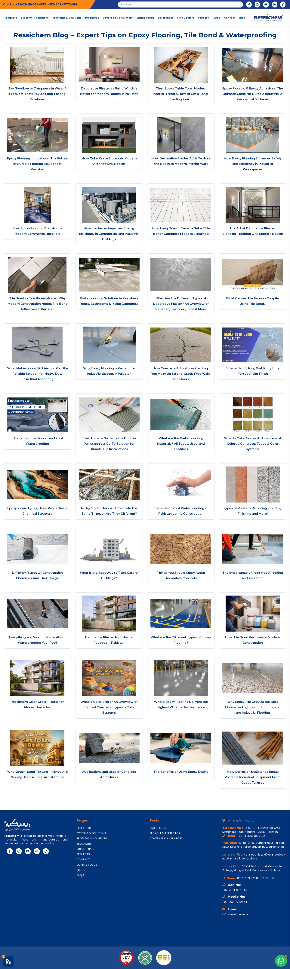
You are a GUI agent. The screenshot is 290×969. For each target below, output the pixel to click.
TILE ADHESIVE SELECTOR (165, 833)
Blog (242, 17)
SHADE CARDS (85, 849)
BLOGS (81, 870)
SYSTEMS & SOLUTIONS (91, 833)
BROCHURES (84, 844)
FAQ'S (80, 875)
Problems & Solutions (66, 17)
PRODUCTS (84, 828)
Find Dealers (185, 17)
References (166, 17)
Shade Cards (145, 17)
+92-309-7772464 (62, 4)
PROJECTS (83, 854)
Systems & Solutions (35, 17)
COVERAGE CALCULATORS (166, 838)
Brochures (92, 17)
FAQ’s (216, 17)
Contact (230, 17)
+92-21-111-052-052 (31, 4)
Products (11, 17)
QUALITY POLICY (87, 865)
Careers (203, 17)
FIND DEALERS (158, 828)
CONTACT (83, 859)
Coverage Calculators (118, 17)
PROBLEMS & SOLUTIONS (92, 838)
